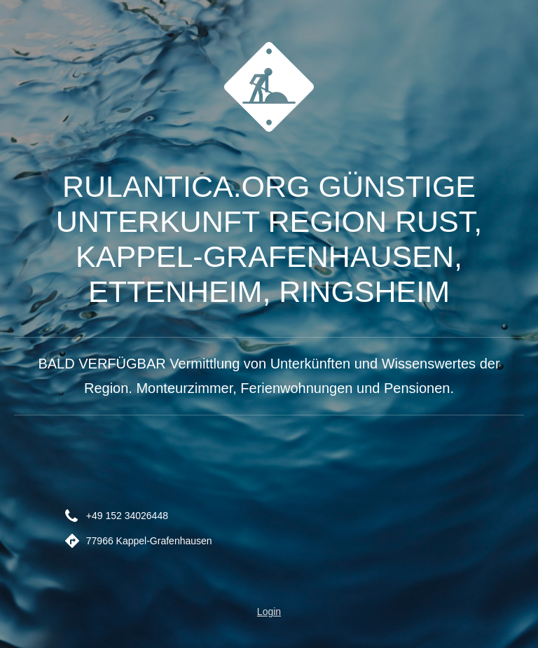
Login (269, 611)
